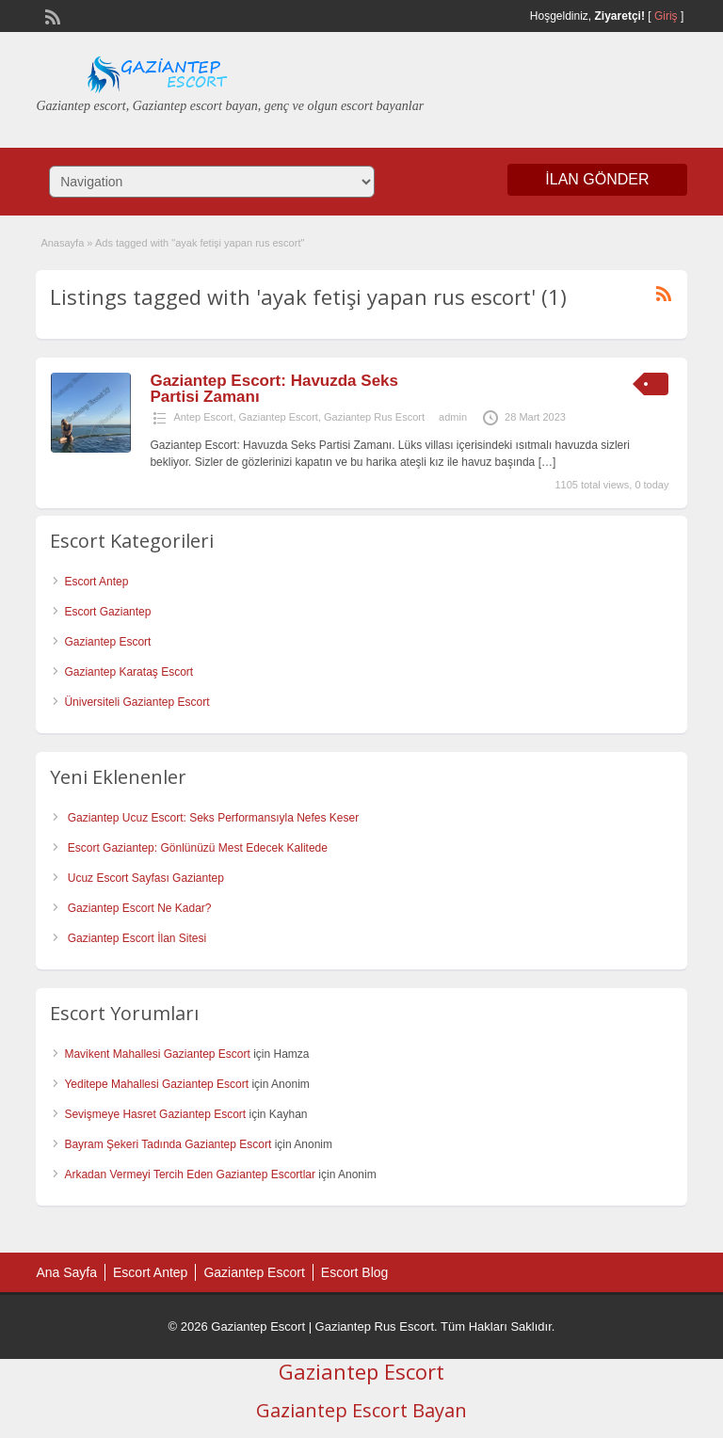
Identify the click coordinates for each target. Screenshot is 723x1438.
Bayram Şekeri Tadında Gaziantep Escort (167, 1144)
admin (453, 417)
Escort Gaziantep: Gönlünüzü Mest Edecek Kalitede (198, 848)
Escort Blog (355, 1272)
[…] (547, 462)
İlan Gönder (597, 179)
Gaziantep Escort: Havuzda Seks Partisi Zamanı (274, 389)
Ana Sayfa (66, 1272)
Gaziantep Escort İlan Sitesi (137, 938)
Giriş (666, 16)
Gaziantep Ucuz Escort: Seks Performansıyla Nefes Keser (213, 817)
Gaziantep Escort (278, 417)
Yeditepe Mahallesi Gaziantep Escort (156, 1084)
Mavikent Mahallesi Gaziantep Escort (156, 1054)
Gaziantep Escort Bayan (361, 1410)
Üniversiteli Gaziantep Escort (136, 702)
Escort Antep (96, 581)
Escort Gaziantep (107, 611)
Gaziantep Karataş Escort (128, 672)
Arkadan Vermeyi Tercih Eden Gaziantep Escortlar (189, 1174)
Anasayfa (62, 242)
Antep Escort (203, 417)
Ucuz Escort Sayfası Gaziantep (146, 878)
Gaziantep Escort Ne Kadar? (140, 908)
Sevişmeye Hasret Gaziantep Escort (155, 1114)
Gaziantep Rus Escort (374, 417)
